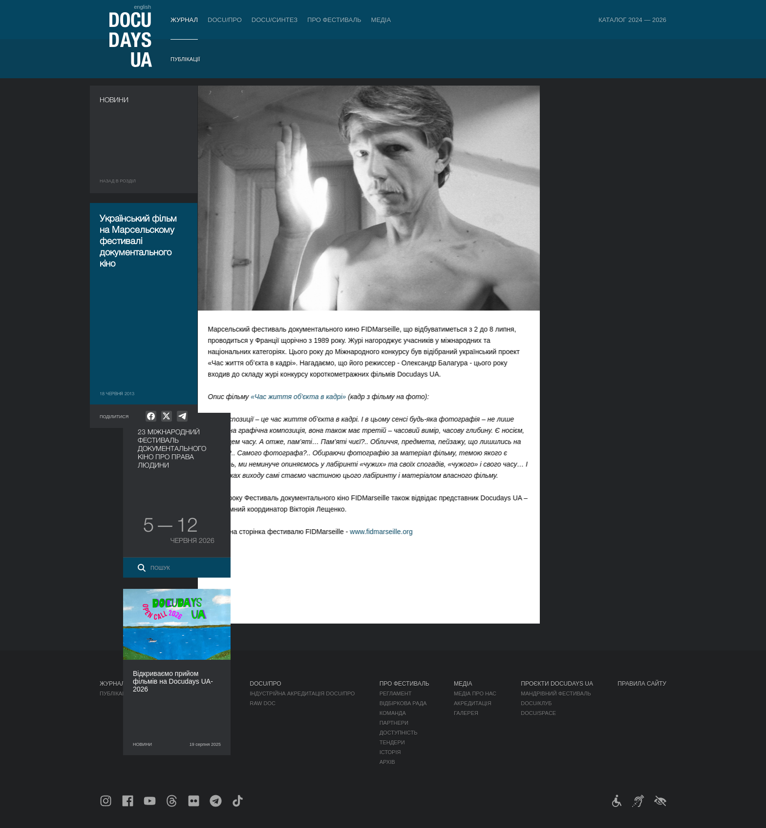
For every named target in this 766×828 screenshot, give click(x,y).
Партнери (394, 723)
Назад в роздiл (118, 181)
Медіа (381, 19)
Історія (390, 752)
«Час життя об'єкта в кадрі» (307, 397)
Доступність (399, 733)
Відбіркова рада (403, 703)
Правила (166, 693)
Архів (387, 762)
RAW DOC (263, 703)
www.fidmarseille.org (390, 532)
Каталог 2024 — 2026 (632, 19)
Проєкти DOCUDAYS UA (557, 683)
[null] (151, 416)
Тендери (392, 742)
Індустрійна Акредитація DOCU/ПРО (302, 693)
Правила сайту (641, 683)
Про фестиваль (334, 19)
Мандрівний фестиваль (556, 693)
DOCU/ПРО (225, 19)
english (142, 7)
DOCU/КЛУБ (536, 703)
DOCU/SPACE (538, 713)
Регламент (396, 693)
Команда (393, 713)
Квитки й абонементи (189, 683)
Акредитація (472, 703)
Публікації (185, 59)
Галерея (466, 713)
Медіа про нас (475, 693)
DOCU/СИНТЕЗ (275, 19)
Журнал (184, 19)
